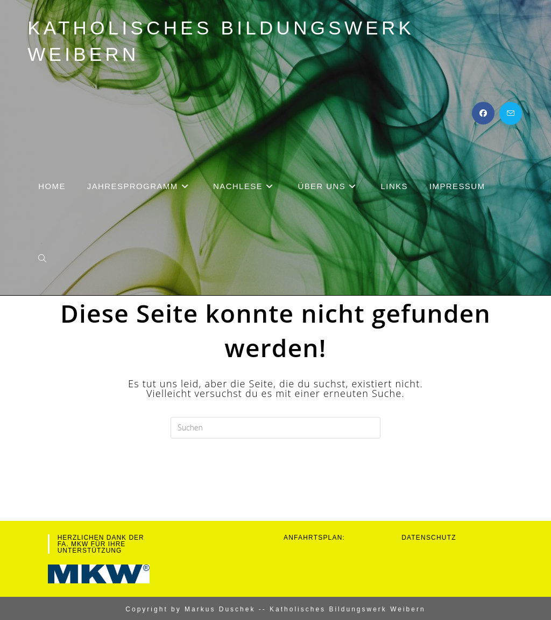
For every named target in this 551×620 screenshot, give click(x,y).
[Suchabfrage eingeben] (275, 427)
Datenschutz (428, 537)
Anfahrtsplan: (314, 537)
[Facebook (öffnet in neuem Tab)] (483, 113)
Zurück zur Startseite (276, 482)
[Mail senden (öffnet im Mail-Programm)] (510, 113)
